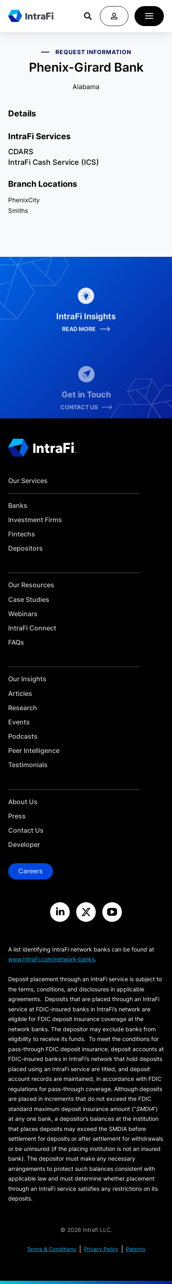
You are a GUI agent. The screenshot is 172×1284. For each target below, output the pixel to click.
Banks (17, 506)
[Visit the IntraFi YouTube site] (112, 912)
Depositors (25, 548)
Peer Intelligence (34, 751)
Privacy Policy (101, 1249)
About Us (22, 802)
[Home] (31, 16)
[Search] (88, 16)
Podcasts (22, 736)
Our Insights (27, 679)
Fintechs (21, 534)
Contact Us (26, 830)
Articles (20, 694)
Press (17, 816)
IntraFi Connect (32, 628)
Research (22, 708)
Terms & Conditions (51, 1249)
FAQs (16, 642)
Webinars (22, 614)
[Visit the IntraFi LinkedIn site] (60, 912)
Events (19, 722)
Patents (136, 1249)
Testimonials (28, 765)
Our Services (28, 481)
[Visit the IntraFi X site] (86, 912)
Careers (30, 871)
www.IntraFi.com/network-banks (51, 959)
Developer (24, 845)
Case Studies (28, 600)
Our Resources (31, 585)
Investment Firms (35, 520)
